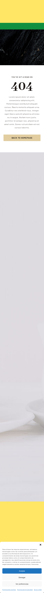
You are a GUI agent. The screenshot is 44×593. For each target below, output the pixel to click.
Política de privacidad (25, 589)
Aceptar (22, 571)
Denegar (22, 577)
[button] (40, 545)
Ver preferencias (22, 584)
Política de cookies (9, 589)
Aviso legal (38, 589)
